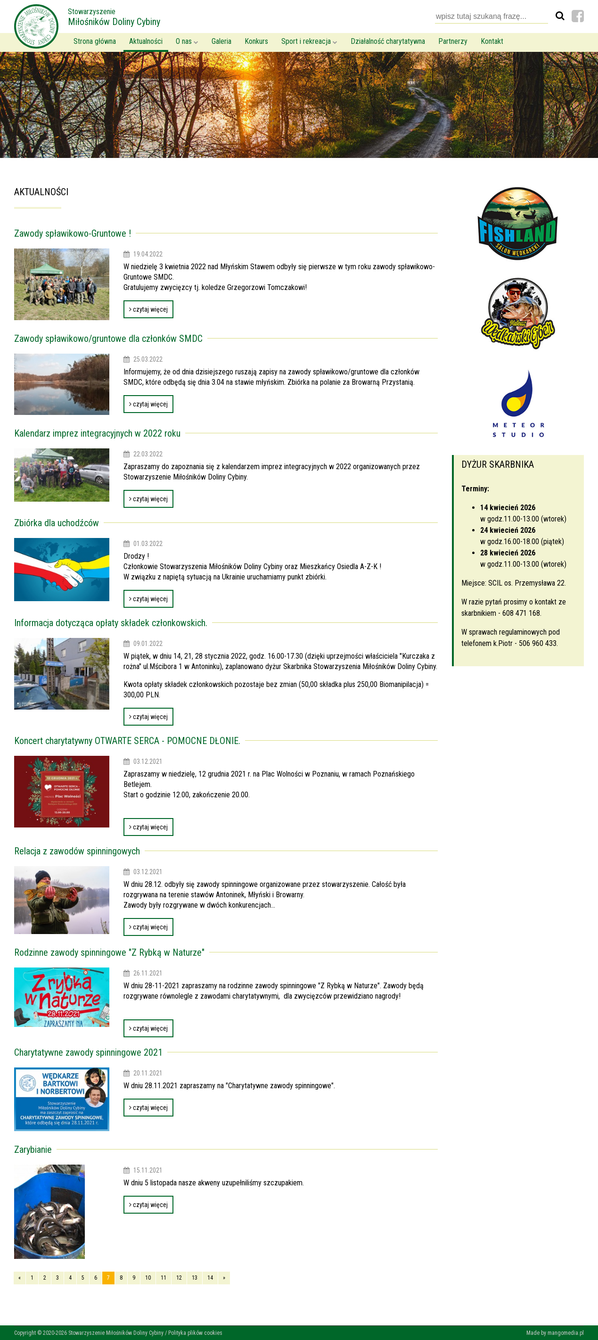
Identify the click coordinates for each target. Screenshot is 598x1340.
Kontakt (492, 41)
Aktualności (146, 41)
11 (163, 1277)
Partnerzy (452, 41)
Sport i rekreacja (309, 41)
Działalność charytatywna (388, 41)
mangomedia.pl (566, 1333)
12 (179, 1277)
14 (210, 1277)
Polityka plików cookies (195, 1333)
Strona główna (95, 41)
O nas (187, 41)
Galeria (221, 41)
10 (148, 1277)
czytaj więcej (148, 309)
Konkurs (256, 41)
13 (194, 1277)
